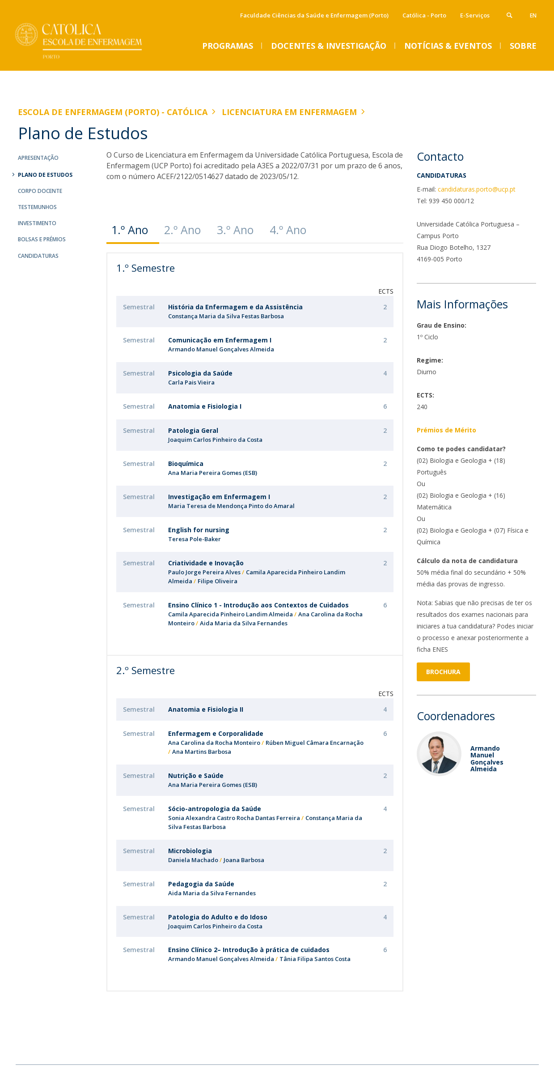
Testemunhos (37, 207)
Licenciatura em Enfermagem (289, 112)
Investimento (37, 223)
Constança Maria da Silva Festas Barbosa (226, 316)
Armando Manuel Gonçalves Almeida (221, 349)
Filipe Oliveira (217, 581)
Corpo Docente (40, 191)
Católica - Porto (424, 15)
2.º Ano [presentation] (182, 229)
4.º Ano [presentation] (288, 229)
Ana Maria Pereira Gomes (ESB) (212, 473)
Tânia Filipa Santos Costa (315, 959)
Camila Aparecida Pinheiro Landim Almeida (230, 614)
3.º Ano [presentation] (235, 229)
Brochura (443, 671)
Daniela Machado (193, 860)
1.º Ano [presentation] (129, 229)
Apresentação (38, 158)
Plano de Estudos (45, 175)
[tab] (132, 230)
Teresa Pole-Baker (194, 539)
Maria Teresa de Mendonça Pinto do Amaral (231, 506)
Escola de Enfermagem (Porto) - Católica (112, 112)
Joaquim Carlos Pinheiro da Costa (215, 440)
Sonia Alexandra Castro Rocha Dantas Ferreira (234, 818)
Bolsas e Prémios (42, 239)
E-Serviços (475, 15)
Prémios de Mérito (446, 430)
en (533, 15)
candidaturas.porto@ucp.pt (477, 189)
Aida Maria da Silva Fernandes (244, 623)
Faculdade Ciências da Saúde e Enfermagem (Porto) (314, 15)
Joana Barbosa (244, 860)
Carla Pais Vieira (191, 382)
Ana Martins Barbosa (201, 752)
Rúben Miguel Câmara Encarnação (315, 743)
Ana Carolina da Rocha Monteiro (214, 743)
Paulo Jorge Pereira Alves (204, 572)
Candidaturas (38, 256)
